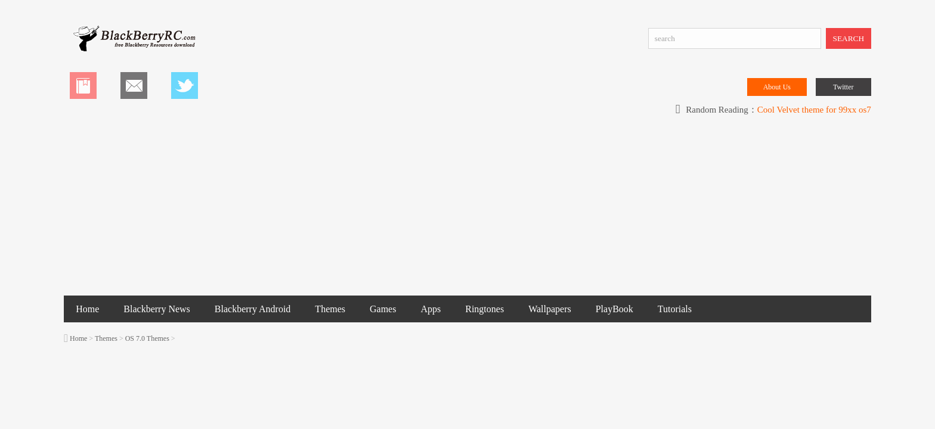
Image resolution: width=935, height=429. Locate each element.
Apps (430, 309)
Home (87, 309)
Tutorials (675, 309)
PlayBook (614, 309)
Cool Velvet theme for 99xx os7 (814, 109)
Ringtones (484, 309)
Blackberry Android (253, 309)
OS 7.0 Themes (147, 338)
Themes (330, 309)
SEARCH (849, 38)
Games (383, 309)
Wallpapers (549, 309)
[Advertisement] (467, 206)
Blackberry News (156, 309)
